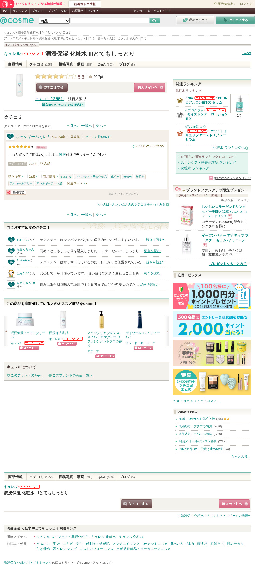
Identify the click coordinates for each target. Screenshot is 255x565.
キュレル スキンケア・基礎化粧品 (62, 537)
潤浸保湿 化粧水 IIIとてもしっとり (90, 53)
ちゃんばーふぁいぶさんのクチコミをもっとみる (131, 204)
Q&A (64, 10)
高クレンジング (65, 549)
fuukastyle (23, 260)
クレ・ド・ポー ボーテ (140, 343)
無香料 (140, 176)
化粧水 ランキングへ (229, 148)
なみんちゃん (25, 249)
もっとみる (239, 456)
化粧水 (115, 176)
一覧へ (86, 126)
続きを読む (154, 240)
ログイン (246, 4)
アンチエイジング (125, 544)
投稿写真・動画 (75, 64)
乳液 (62, 155)
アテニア (93, 351)
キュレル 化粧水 (103, 537)
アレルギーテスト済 (49, 183)
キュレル (12, 54)
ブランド (37, 10)
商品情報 (15, 64)
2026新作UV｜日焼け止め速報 (200, 449)
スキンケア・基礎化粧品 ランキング (208, 162)
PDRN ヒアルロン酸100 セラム (206, 100)
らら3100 (23, 239)
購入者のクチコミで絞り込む (62, 105)
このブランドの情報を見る (21, 44)
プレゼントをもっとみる (228, 264)
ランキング (20, 10)
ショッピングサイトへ (149, 87)
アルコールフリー (21, 183)
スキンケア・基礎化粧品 (91, 176)
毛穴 (56, 544)
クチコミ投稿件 (98, 137)
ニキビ (68, 544)
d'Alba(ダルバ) (195, 127)
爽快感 (202, 544)
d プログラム (194, 110)
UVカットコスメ (155, 544)
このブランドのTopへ (27, 375)
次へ (99, 126)
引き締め (43, 549)
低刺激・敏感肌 (98, 544)
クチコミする (52, 87)
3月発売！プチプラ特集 (195, 426)
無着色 (127, 176)
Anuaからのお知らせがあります (204, 98)
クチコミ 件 (49, 99)
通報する (16, 192)
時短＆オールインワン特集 (198, 441)
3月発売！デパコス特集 (195, 434)
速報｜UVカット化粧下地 (197, 419)
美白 (79, 544)
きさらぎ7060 (26, 282)
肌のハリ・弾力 (182, 544)
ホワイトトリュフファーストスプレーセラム (206, 135)
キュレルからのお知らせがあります (32, 53)
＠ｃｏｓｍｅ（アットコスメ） (196, 401)
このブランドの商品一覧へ (72, 375)
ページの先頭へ (216, 515)
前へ (74, 126)
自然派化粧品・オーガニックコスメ (144, 549)
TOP (5, 10)
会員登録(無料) (224, 4)
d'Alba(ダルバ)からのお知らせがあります (197, 131)
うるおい (43, 544)
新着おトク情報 (85, 4)
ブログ (52, 10)
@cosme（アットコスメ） (95, 562)
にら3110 (23, 273)
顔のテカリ (235, 544)
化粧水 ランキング (195, 168)
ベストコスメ (162, 10)
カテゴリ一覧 (142, 10)
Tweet (246, 53)
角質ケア (217, 544)
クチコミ (41, 64)
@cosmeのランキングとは (232, 178)
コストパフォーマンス (96, 549)
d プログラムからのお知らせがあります (215, 110)
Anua (189, 98)
